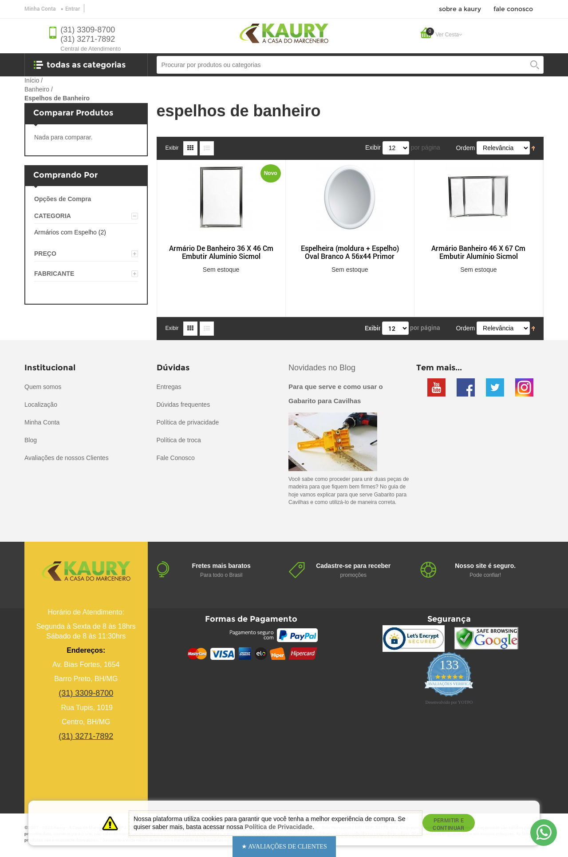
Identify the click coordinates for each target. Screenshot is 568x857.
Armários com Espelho (65, 232)
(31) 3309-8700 (87, 29)
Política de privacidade (188, 422)
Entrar (72, 8)
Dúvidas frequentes (183, 404)
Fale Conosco (176, 457)
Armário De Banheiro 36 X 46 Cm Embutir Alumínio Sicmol (221, 252)
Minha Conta (40, 8)
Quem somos (42, 386)
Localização (40, 404)
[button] (284, 846)
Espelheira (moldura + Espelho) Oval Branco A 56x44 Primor (350, 252)
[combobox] (350, 65)
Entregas (169, 386)
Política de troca (179, 440)
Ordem (465, 147)
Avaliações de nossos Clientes (66, 457)
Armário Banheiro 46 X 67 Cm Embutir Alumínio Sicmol (478, 252)
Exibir (172, 148)
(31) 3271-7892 (87, 39)
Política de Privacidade (279, 826)
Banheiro (36, 89)
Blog (30, 440)
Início (31, 80)
